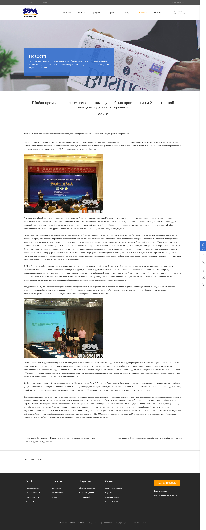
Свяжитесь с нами (138, 522)
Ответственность (33, 492)
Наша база (30, 502)
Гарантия (109, 492)
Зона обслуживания (113, 488)
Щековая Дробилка (87, 488)
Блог (45, 3)
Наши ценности (32, 488)
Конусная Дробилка (87, 492)
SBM (30, 12)
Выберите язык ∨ (177, 3)
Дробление (57, 488)
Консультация (167, 483)
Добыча (55, 497)
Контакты (158, 12)
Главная (67, 12)
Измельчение (57, 492)
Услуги (127, 12)
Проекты (113, 12)
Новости (142, 12)
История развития (33, 497)
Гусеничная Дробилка (88, 497)
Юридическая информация (115, 522)
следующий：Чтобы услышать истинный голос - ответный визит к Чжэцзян (149, 438)
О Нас (30, 3)
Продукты (97, 12)
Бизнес (81, 12)
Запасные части (111, 502)
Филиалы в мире (112, 497)
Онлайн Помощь (203, 245)
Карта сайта (94, 522)
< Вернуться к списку (33, 459)
